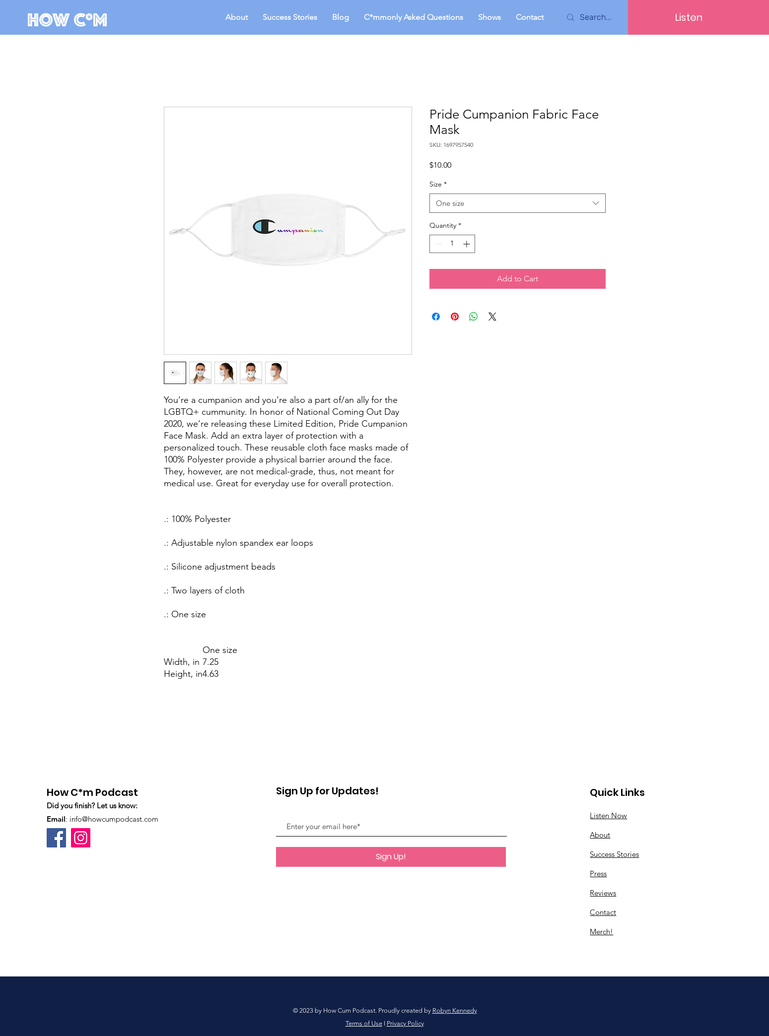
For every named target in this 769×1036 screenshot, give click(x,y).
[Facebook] (56, 837)
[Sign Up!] (391, 857)
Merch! (601, 931)
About (600, 835)
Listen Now (608, 815)
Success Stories (614, 854)
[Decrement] (437, 244)
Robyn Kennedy (454, 1010)
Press (598, 873)
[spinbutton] (452, 244)
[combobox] (517, 203)
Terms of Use (364, 1023)
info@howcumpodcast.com (114, 819)
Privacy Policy (405, 1023)
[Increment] (467, 244)
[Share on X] (492, 317)
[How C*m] (69, 20)
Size (438, 184)
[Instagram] (80, 837)
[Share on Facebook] (436, 317)
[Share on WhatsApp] (474, 317)
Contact (603, 912)
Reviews (603, 893)
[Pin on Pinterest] (455, 317)
